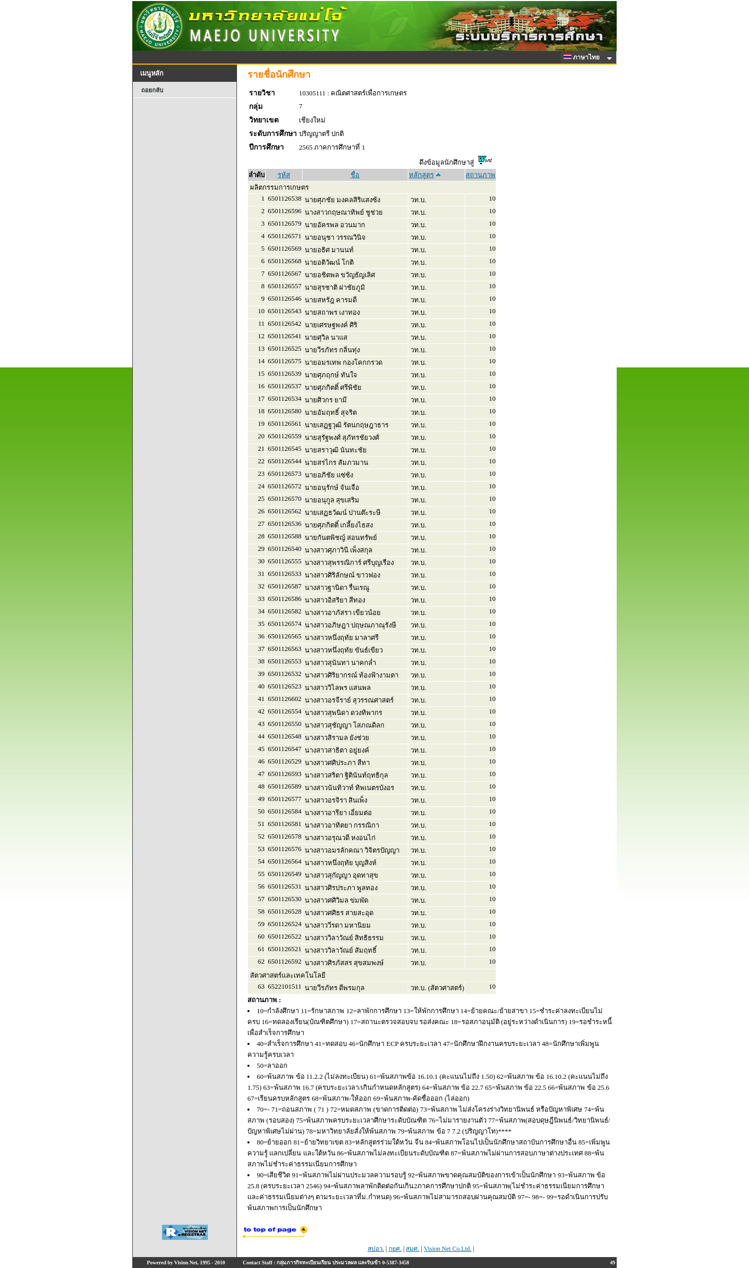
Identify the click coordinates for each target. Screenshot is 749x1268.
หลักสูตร (421, 175)
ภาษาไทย (583, 57)
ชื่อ (355, 175)
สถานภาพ (480, 175)
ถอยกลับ (152, 90)
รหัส (284, 175)
